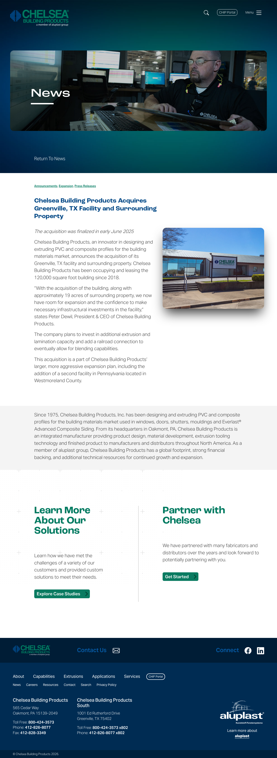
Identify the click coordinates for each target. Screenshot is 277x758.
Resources (50, 685)
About (18, 676)
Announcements (45, 186)
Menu (253, 12)
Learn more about (242, 719)
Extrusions (73, 676)
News (17, 685)
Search (86, 685)
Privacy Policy (106, 685)
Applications (103, 676)
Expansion (66, 186)
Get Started (177, 576)
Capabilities (44, 676)
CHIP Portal (227, 12)
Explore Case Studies (58, 593)
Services (132, 676)
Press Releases (85, 186)
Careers (32, 685)
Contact (69, 685)
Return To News (49, 159)
